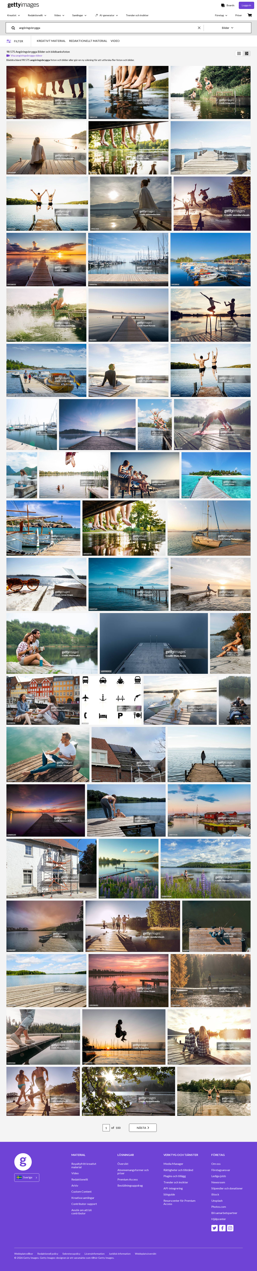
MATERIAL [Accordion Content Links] (78, 1154)
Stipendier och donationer (227, 1188)
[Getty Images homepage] (23, 5)
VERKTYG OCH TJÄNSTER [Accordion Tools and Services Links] (180, 1154)
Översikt (122, 1163)
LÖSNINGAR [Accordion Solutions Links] (125, 1154)
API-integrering (173, 1188)
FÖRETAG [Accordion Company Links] (218, 1154)
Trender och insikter (175, 1182)
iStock (215, 1194)
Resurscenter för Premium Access (179, 1202)
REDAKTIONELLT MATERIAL (88, 40)
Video (75, 1173)
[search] (15, 27)
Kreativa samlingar (82, 1197)
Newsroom (218, 1182)
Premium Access (127, 1179)
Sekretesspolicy (71, 1253)
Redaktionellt (79, 1179)
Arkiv (74, 1185)
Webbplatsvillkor (23, 1253)
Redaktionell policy (47, 1253)
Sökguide (169, 1194)
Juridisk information (120, 1253)
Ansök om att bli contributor (81, 1211)
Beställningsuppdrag (130, 1185)
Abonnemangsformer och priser (133, 1171)
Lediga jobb (218, 1176)
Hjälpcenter (218, 1219)
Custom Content (81, 1191)
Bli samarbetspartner (224, 1213)
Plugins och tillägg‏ (174, 1176)
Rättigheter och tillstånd (178, 1170)
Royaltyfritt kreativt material (83, 1165)
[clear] (201, 27)
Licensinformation (95, 1253)
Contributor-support (84, 1203)
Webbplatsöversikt (145, 1253)
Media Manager (173, 1163)
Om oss (216, 1163)
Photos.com (218, 1206)
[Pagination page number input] (106, 1127)
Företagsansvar (220, 1170)
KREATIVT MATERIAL (51, 40)
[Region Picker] (26, 1177)
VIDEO (115, 40)
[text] (108, 28)
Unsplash (217, 1200)
